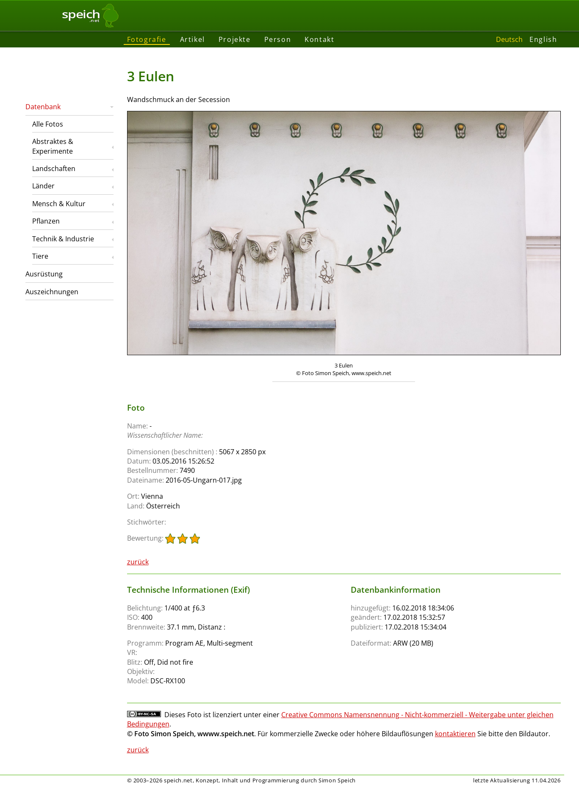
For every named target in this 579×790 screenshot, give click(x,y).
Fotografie (146, 39)
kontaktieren (455, 733)
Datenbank (43, 106)
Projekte (235, 39)
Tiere (40, 256)
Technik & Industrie (63, 238)
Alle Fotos (47, 124)
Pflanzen (46, 221)
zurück (138, 561)
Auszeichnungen (51, 291)
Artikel (192, 39)
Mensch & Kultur (59, 203)
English (543, 39)
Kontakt (319, 39)
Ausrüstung (44, 274)
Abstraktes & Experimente (52, 146)
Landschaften (53, 168)
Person (277, 39)
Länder (43, 186)
